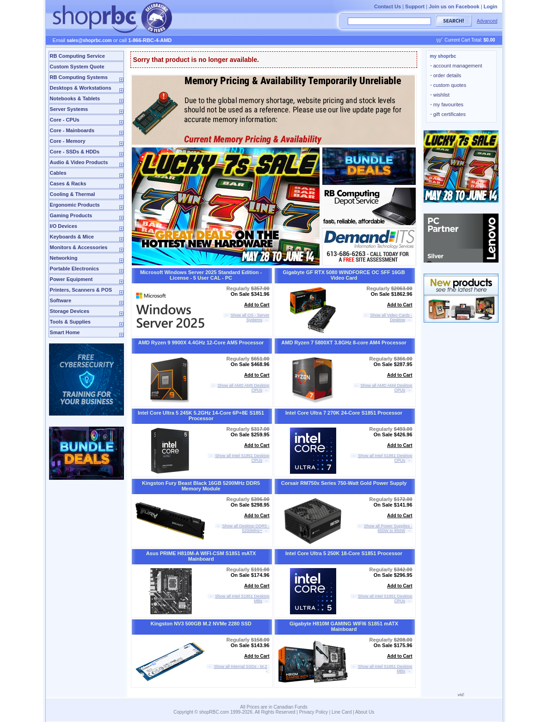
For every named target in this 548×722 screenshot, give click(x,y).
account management (456, 65)
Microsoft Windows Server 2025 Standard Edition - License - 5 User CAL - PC (201, 275)
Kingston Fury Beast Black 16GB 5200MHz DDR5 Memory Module (201, 485)
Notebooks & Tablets (75, 98)
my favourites (447, 104)
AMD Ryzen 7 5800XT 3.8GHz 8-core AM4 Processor (343, 342)
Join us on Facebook (454, 6)
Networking (64, 258)
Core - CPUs (65, 119)
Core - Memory (68, 141)
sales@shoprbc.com (89, 40)
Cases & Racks (68, 183)
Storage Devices (70, 311)
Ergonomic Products (75, 205)
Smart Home (65, 332)
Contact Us (387, 6)
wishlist (440, 95)
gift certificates (448, 114)
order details (446, 75)
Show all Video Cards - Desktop (391, 317)
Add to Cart (256, 304)
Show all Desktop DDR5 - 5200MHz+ (246, 528)
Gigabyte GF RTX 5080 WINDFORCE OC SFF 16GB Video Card (344, 275)
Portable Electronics (74, 268)
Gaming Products (71, 215)
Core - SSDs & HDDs (75, 151)
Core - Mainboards (72, 130)
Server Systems (69, 109)
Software (60, 300)
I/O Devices (63, 226)
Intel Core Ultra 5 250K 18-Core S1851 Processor (343, 553)
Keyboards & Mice (72, 236)
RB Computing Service (77, 56)
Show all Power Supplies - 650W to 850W (388, 528)
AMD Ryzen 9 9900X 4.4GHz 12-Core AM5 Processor (201, 342)
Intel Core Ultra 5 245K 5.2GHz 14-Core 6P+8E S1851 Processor (201, 415)
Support (415, 6)
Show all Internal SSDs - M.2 (240, 666)
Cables (58, 173)
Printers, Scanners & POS (81, 290)
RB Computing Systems (79, 77)
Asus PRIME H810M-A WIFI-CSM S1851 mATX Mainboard (201, 556)
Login (491, 6)
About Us (364, 712)
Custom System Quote (77, 66)
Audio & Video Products (79, 162)
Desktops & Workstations (80, 88)
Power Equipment (71, 279)
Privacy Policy (313, 712)
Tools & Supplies (70, 321)
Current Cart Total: (469, 40)
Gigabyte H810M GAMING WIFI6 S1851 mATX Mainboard (343, 626)
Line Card (341, 712)
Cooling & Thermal (72, 194)
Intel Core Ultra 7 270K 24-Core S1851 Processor (343, 413)
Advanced (487, 21)
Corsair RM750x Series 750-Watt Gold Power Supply (344, 483)
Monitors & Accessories (79, 247)
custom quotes (449, 85)
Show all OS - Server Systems (250, 317)
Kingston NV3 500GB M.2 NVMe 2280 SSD (200, 623)
